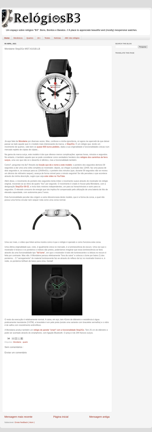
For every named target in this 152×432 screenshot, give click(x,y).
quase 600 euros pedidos (48, 147)
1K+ (39, 38)
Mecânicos (18, 38)
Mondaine (23, 141)
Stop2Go (70, 144)
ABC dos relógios (72, 38)
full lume (40, 253)
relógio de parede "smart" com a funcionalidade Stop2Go (59, 330)
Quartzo (29, 38)
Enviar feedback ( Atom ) (25, 422)
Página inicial (60, 416)
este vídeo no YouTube (54, 176)
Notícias (57, 38)
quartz (25, 342)
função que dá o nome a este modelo (55, 165)
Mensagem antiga (99, 416)
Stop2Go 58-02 (22, 187)
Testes (47, 38)
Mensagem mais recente (18, 416)
